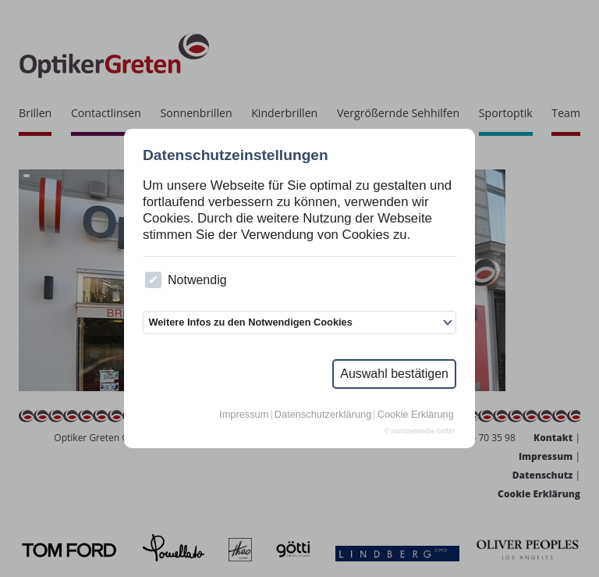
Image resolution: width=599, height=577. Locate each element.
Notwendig (185, 280)
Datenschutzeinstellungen (235, 155)
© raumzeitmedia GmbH (420, 431)
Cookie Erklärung (415, 415)
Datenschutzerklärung (323, 415)
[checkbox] (153, 280)
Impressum (243, 415)
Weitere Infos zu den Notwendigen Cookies (250, 322)
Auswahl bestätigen (394, 373)
